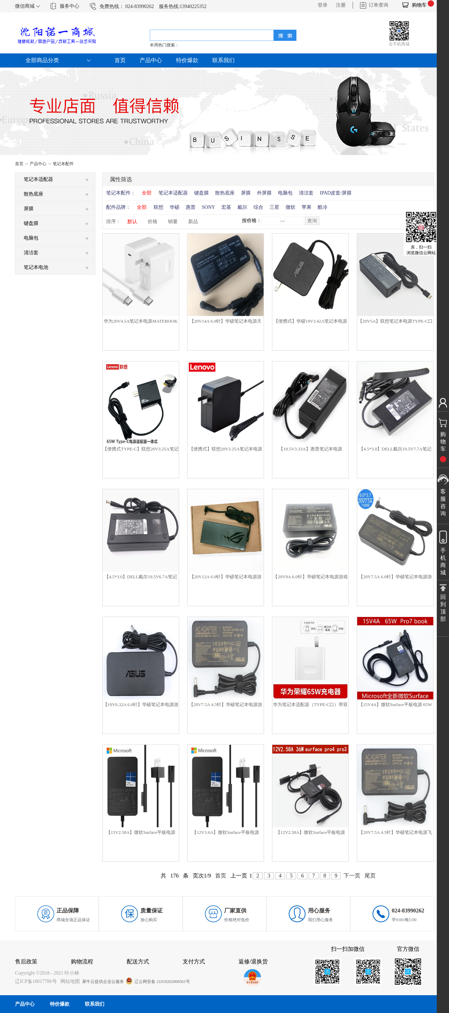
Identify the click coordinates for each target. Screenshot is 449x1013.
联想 (158, 207)
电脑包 (285, 193)
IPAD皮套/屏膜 (336, 193)
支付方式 (194, 961)
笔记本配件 (63, 163)
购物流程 (82, 961)
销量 (173, 221)
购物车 (419, 5)
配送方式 (138, 961)
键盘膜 (201, 193)
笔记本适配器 (173, 193)
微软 (290, 207)
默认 (132, 221)
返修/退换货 (253, 961)
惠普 (191, 207)
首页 (120, 60)
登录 (322, 5)
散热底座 (225, 193)
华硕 (174, 207)
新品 (193, 221)
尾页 (370, 876)
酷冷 (322, 207)
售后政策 (26, 961)
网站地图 (69, 981)
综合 (258, 207)
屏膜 (246, 193)
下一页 (352, 876)
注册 (341, 5)
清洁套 (306, 193)
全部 (147, 193)
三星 (274, 207)
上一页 (238, 876)
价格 (152, 221)
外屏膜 (264, 193)
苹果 (306, 207)
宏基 (226, 207)
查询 (312, 220)
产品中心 (38, 163)
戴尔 (242, 207)
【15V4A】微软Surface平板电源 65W (395, 704)
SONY (208, 207)
